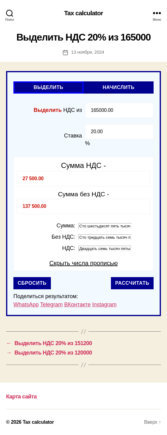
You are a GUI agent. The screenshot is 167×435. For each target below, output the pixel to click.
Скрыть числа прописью (83, 263)
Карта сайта (21, 397)
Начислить (119, 87)
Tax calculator (83, 13)
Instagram (104, 304)
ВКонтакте (77, 304)
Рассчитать (132, 283)
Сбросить (32, 283)
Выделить (48, 87)
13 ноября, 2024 (87, 52)
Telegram (51, 304)
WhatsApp (26, 304)
